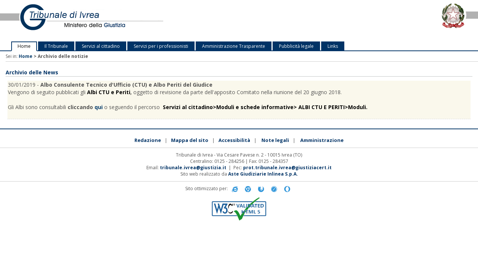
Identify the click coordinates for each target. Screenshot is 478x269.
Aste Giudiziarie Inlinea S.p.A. (263, 174)
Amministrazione (322, 140)
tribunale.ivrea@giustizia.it (193, 167)
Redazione (147, 140)
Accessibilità (234, 140)
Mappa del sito (189, 140)
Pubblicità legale (296, 46)
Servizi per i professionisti (161, 46)
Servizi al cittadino (101, 46)
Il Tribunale (56, 46)
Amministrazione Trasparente (233, 46)
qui (98, 107)
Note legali (275, 140)
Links (333, 46)
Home (24, 46)
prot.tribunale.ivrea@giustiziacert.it (287, 167)
